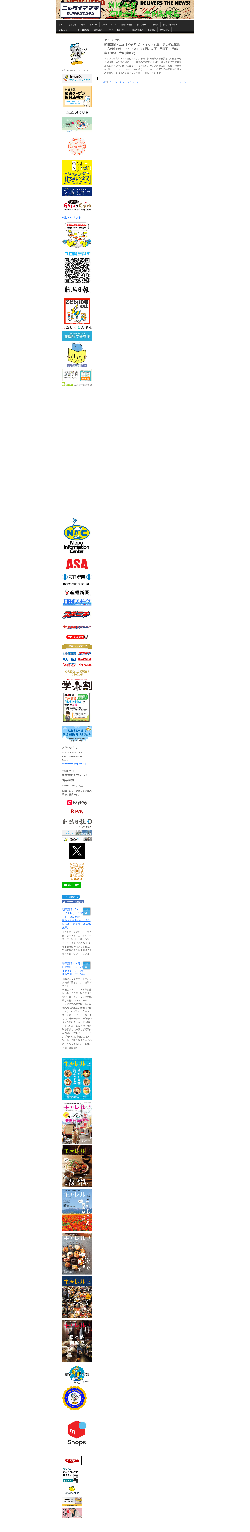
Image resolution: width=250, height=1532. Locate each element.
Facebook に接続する (73, 902)
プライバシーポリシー (117, 82)
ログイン (183, 82)
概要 (105, 82)
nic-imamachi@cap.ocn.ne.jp (74, 764)
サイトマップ (133, 82)
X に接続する (70, 897)
